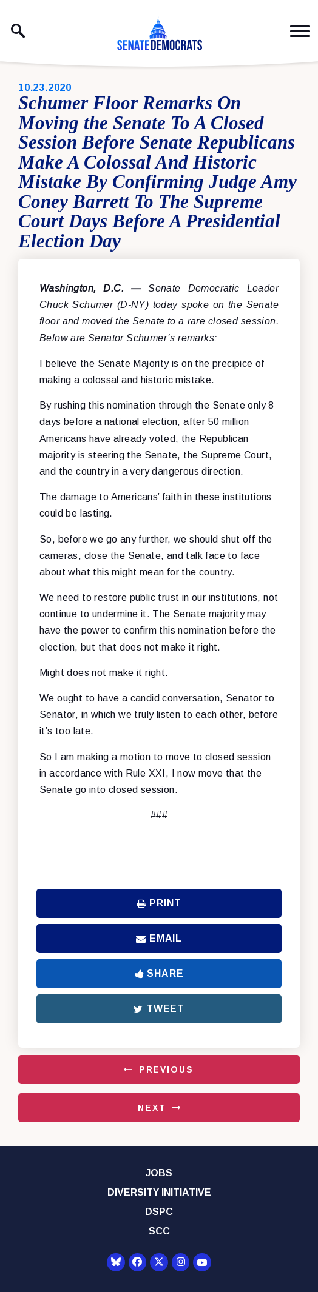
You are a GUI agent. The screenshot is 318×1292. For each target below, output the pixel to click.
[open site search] (18, 31)
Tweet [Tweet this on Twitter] (159, 1008)
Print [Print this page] (159, 903)
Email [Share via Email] (159, 938)
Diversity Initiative (159, 1192)
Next (152, 1108)
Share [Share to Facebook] (159, 973)
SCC (159, 1231)
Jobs (159, 1173)
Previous (166, 1069)
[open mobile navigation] (300, 31)
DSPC (159, 1212)
